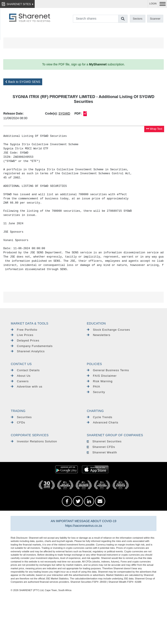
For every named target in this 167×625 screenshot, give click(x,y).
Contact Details (25, 370)
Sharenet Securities (104, 441)
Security (96, 392)
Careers (20, 381)
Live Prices (22, 335)
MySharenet (97, 64)
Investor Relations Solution (34, 441)
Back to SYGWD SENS (22, 81)
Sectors (137, 18)
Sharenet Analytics (28, 351)
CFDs (18, 422)
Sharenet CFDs (101, 447)
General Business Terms (108, 370)
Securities (21, 417)
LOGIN (153, 3)
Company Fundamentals (32, 346)
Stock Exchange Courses (108, 329)
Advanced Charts (102, 422)
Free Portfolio (24, 329)
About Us (20, 375)
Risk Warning (100, 381)
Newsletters (98, 335)
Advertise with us (26, 386)
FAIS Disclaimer (102, 375)
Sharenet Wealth (102, 452)
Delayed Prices (25, 340)
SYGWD (64, 113)
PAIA (93, 386)
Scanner (155, 18)
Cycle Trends (99, 417)
